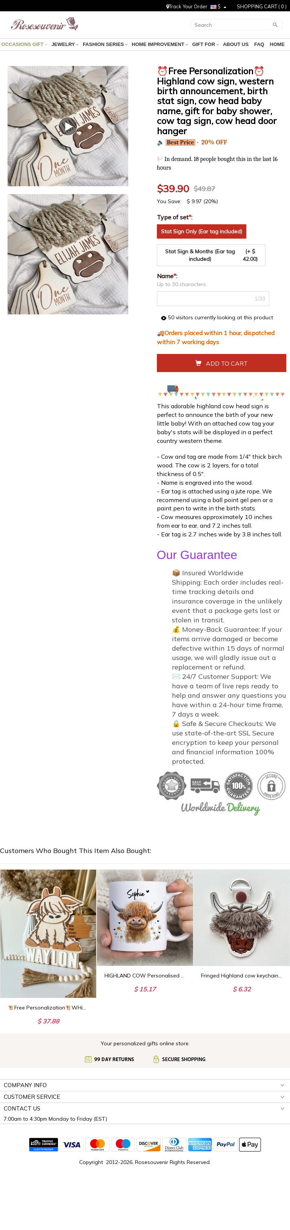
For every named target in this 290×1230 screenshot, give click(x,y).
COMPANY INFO (25, 1085)
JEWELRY (65, 44)
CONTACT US (22, 1108)
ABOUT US (236, 44)
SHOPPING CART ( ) (262, 6)
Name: (168, 276)
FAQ (259, 44)
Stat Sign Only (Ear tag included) (201, 231)
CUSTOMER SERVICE (32, 1096)
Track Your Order (186, 6)
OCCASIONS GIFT (25, 44)
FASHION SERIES (105, 44)
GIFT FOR (205, 44)
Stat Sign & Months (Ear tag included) (213, 255)
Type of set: (175, 217)
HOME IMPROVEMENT (160, 44)
